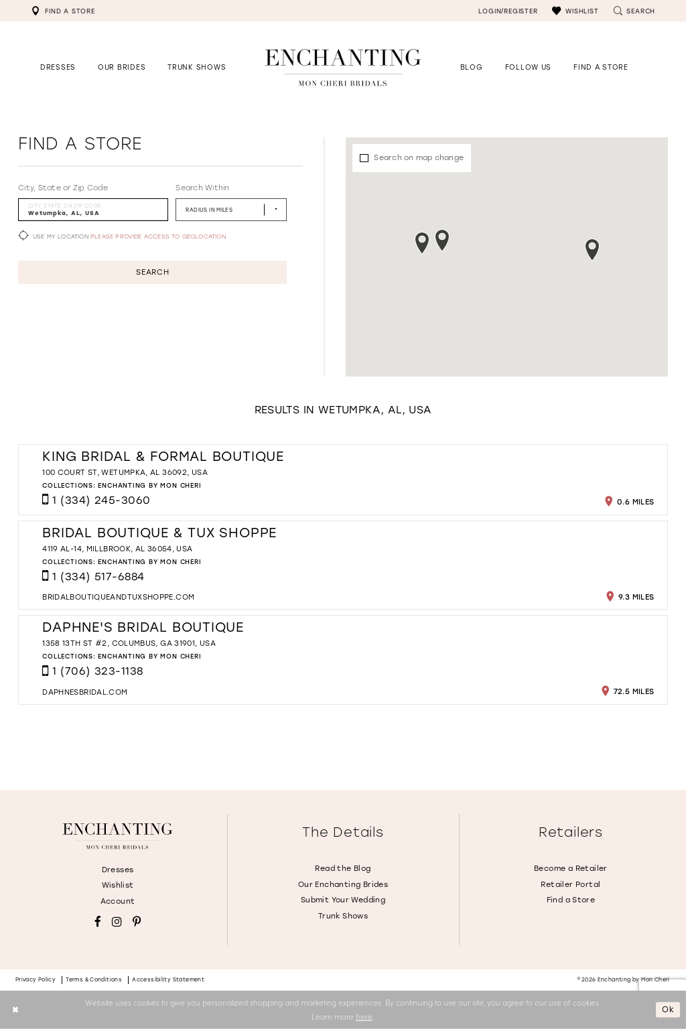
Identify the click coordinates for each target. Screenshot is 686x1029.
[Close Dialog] (15, 1010)
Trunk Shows (343, 916)
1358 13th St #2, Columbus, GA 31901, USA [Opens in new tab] (129, 643)
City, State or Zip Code (63, 188)
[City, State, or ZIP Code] (93, 209)
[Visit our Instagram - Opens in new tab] (117, 922)
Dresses (118, 870)
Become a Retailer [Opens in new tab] (571, 868)
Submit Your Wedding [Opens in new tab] (343, 900)
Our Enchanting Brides (343, 884)
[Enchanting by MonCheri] (117, 836)
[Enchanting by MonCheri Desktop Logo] (343, 67)
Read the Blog (342, 868)
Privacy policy (35, 980)
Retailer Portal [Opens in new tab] (570, 884)
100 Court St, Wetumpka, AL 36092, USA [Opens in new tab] (125, 472)
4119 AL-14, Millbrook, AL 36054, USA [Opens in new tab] (117, 549)
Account (117, 901)
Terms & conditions (94, 980)
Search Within (202, 188)
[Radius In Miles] (231, 209)
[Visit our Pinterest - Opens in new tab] (137, 922)
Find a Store (571, 900)
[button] (575, 10)
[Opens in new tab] (528, 67)
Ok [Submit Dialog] (668, 1009)
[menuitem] (63, 10)
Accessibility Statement (168, 980)
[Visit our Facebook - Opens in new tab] (97, 922)
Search (152, 272)
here (364, 1016)
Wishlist (118, 885)
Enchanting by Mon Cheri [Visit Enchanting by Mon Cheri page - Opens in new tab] (149, 485)
